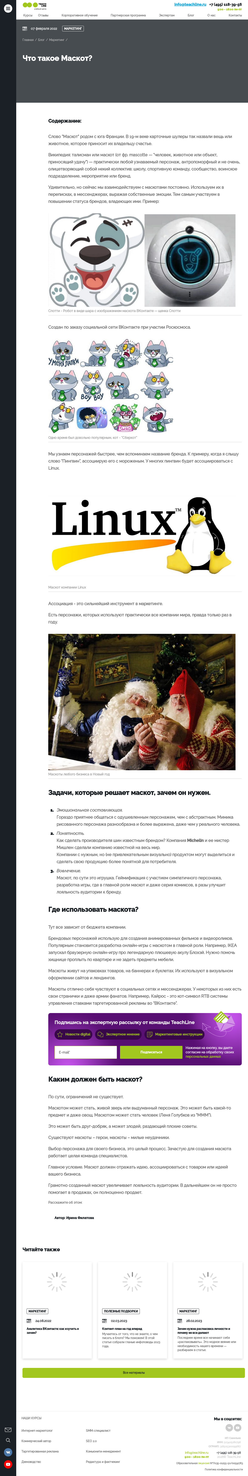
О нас (211, 15)
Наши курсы (31, 1418)
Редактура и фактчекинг (103, 1462)
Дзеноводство (31, 1462)
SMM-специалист (98, 1430)
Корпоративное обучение (80, 15)
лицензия (203, 1463)
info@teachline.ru (190, 4)
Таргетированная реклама (40, 1451)
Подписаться (151, 1052)
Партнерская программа (128, 15)
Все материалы (134, 1372)
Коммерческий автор (36, 1441)
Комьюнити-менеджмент (103, 1451)
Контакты (235, 15)
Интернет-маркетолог (37, 1430)
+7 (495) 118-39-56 (225, 4)
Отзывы (43, 15)
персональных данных (203, 1057)
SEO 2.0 (91, 1441)
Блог (191, 15)
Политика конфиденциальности (224, 1469)
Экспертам (167, 15)
